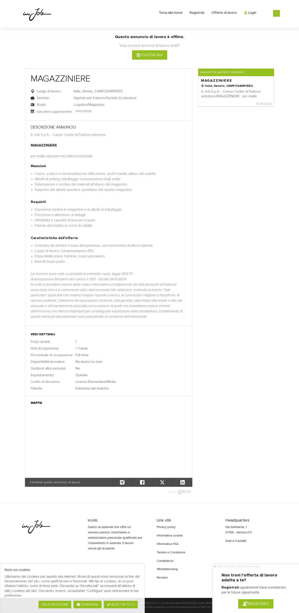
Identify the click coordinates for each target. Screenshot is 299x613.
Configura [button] (87, 604)
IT (276, 13)
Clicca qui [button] (149, 55)
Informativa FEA (167, 544)
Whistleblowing (167, 569)
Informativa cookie (170, 535)
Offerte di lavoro (224, 12)
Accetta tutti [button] (120, 604)
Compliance (165, 560)
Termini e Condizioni (171, 552)
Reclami (162, 577)
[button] (182, 482)
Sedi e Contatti (235, 540)
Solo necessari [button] (55, 604)
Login (250, 12)
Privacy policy (166, 527)
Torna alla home (171, 12)
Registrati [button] (255, 604)
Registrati (197, 12)
